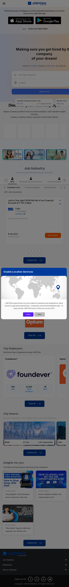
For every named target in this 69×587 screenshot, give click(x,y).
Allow (28, 314)
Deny (39, 314)
